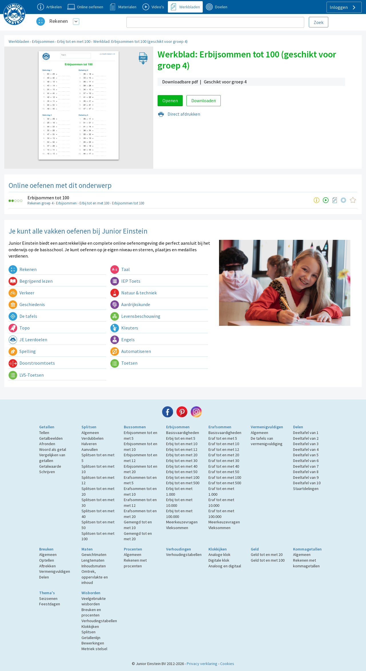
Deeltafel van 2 (306, 438)
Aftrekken (47, 565)
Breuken (46, 549)
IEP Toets (125, 281)
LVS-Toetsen (26, 375)
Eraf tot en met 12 (223, 449)
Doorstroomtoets (32, 363)
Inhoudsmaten (93, 565)
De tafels (23, 316)
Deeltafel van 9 (306, 477)
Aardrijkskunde (130, 304)
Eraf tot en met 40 (223, 466)
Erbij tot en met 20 (181, 454)
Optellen (46, 560)
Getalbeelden (51, 438)
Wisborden (90, 592)
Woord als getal (52, 449)
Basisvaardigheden (182, 432)
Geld (255, 549)
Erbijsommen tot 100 (48, 197)
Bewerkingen (92, 643)
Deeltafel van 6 (306, 460)
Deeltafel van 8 (306, 471)
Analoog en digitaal (224, 565)
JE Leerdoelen (28, 339)
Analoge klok (219, 554)
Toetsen (124, 363)
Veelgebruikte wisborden (93, 601)
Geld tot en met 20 (267, 554)
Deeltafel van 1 (306, 432)
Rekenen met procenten (135, 563)
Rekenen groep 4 (40, 203)
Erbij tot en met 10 (181, 443)
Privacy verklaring (202, 663)
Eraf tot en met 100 (224, 477)
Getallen (46, 426)
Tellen (44, 432)
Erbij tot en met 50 (181, 471)
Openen (170, 100)
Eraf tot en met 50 (223, 471)
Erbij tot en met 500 (182, 482)
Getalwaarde (50, 466)
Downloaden (203, 100)
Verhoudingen (178, 549)
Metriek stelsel (94, 648)
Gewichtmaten (93, 554)
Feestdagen (49, 603)
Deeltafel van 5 (306, 454)
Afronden (47, 443)
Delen (298, 426)
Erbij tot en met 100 (73, 41)
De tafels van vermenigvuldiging (267, 441)
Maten (87, 549)
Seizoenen (48, 598)
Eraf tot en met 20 (223, 454)
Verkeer (21, 293)
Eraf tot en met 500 (224, 482)
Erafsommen (219, 426)
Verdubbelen (92, 438)
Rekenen (58, 21)
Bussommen (135, 426)
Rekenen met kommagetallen (306, 563)
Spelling (22, 351)
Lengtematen (92, 560)
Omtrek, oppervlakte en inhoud (94, 577)
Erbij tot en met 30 (181, 460)
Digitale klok (218, 560)
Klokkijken (217, 549)
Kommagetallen (307, 549)
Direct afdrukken (179, 114)
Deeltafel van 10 (307, 482)
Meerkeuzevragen (182, 522)
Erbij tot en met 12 (181, 449)
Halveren (89, 443)
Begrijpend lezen (31, 281)
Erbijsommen (43, 41)
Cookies (227, 663)
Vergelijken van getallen (52, 457)
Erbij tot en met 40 (181, 466)
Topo (19, 328)
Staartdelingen (306, 488)
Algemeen (90, 432)
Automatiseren (130, 351)
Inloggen (343, 7)
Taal (120, 269)
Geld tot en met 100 (268, 560)
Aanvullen (89, 449)
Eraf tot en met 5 (222, 438)
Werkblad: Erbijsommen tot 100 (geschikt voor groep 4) (140, 41)
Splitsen (88, 426)
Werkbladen (19, 41)
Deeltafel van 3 (306, 443)
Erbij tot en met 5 (180, 438)
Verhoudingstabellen (184, 554)
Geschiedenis (27, 304)
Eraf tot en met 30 (223, 460)
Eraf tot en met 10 (223, 443)
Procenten (133, 549)
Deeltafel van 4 (306, 449)
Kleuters (124, 328)
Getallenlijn (90, 637)
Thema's (47, 592)
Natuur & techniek (133, 293)
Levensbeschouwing (135, 316)
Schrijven (47, 471)
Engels (122, 339)
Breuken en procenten (91, 612)
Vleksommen (177, 527)
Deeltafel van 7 (306, 466)
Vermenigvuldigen (267, 426)
